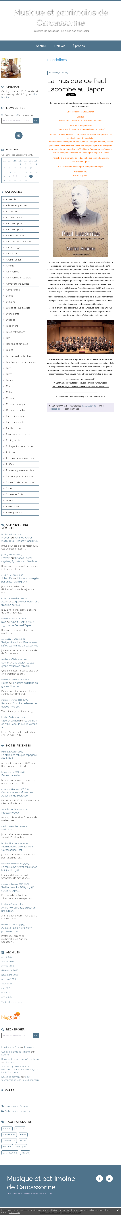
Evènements (12, 313)
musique (21, 1146)
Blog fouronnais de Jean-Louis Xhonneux (20, 1078)
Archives (59, 46)
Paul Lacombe (13, 428)
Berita (4, 682)
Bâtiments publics (15, 229)
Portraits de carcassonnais (20, 458)
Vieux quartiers (14, 512)
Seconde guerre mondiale (19, 476)
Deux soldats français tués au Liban (20, 1059)
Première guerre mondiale (20, 470)
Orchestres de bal (15, 410)
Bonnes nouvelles (15, 235)
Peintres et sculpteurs (18, 434)
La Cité (9, 349)
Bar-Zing (10, 1061)
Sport (9, 488)
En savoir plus (14, 1212)
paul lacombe (10, 1152)
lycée (23, 1140)
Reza (4, 703)
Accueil (41, 46)
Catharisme (12, 253)
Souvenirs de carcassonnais (21, 482)
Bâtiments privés (15, 223)
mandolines (54, 409)
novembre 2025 (9, 974)
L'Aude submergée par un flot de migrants (19, 580)
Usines (9, 500)
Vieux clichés (12, 506)
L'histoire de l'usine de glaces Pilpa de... (19, 684)
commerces (9, 1140)
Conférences (13, 289)
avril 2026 (6, 957)
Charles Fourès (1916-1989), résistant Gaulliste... (19, 539)
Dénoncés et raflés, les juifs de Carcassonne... (19, 644)
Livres (9, 373)
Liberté (5, 1054)
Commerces (12, 271)
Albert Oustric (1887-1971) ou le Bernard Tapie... (18, 623)
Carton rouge (13, 247)
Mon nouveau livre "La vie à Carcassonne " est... (17, 848)
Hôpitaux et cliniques (17, 343)
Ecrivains (10, 301)
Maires (9, 386)
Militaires (10, 391)
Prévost (5, 537)
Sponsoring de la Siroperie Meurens (15, 1068)
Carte (9, 1090)
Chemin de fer (13, 259)
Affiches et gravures (16, 205)
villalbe (25, 1152)
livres (23, 1134)
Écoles (9, 295)
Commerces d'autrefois (18, 277)
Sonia (4, 662)
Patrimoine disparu (16, 416)
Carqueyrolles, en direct (18, 241)
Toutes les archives (11, 1002)
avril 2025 (6, 996)
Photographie (13, 440)
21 (15, 176)
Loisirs (9, 380)
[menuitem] (41, 45)
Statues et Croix (14, 494)
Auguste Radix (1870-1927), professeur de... (17, 929)
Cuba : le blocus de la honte (16, 1051)
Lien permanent (58, 406)
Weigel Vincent (9, 642)
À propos (79, 46)
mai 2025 (6, 992)
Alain (4, 601)
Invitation (6, 829)
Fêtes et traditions (15, 331)
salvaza (20, 1128)
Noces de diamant (10, 1076)
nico (3, 621)
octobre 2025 (8, 979)
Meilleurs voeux (10, 812)
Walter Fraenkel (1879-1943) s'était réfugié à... (17, 889)
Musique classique (16, 404)
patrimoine (9, 1134)
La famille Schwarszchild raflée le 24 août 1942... (19, 868)
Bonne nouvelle (10, 775)
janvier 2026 (7, 965)
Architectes (12, 211)
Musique (10, 397)
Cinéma (10, 265)
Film (8, 337)
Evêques (10, 319)
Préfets (10, 464)
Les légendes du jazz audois (21, 361)
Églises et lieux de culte (18, 307)
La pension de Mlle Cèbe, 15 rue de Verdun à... (19, 724)
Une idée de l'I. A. (10, 1047)
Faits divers (12, 325)
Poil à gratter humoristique (20, 446)
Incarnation (30, 1047)
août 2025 (6, 983)
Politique (10, 452)
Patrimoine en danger (17, 422)
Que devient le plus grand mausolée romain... (17, 664)
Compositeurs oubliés (17, 283)
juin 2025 (6, 988)
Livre (8, 367)
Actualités (11, 199)
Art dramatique (14, 217)
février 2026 (7, 961)
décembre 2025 (9, 970)
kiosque (7, 1128)
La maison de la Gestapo (19, 355)
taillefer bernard (10, 720)
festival (7, 1146)
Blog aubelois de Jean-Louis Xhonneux (20, 1071)
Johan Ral (7, 578)
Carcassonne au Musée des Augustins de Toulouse (17, 794)
